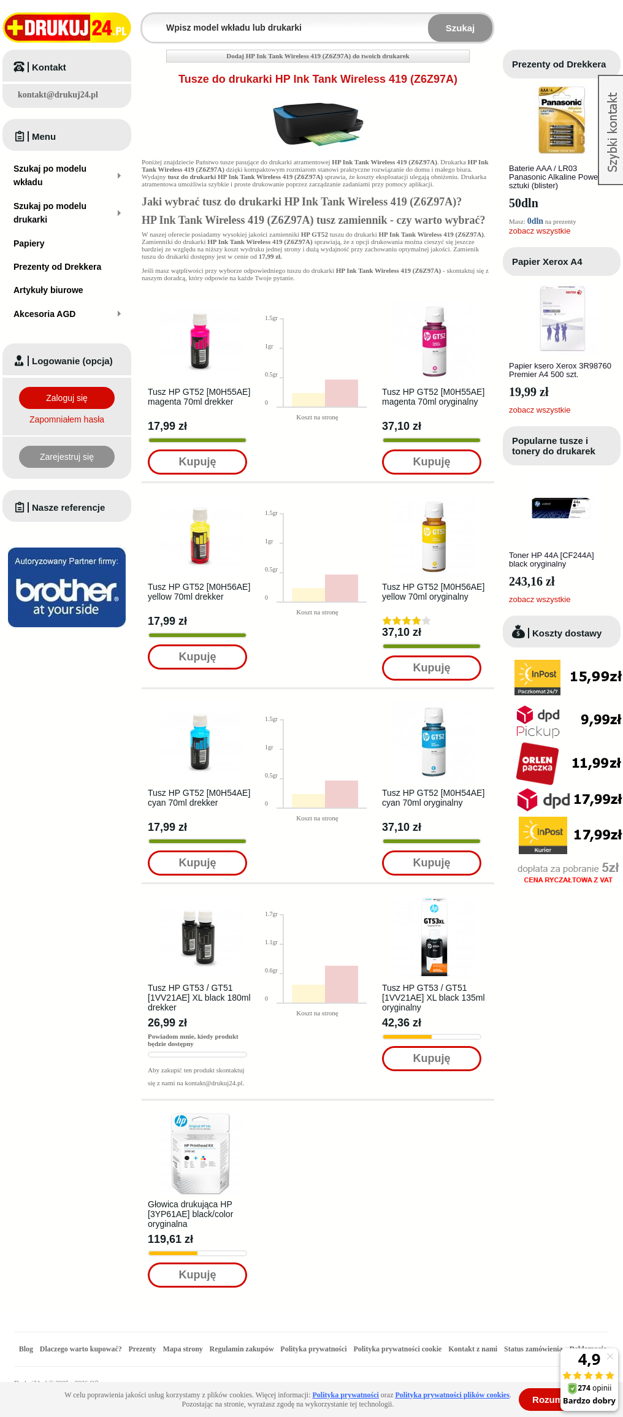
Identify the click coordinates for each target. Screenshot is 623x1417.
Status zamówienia (534, 1349)
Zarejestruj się (67, 457)
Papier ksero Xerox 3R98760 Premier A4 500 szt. (560, 370)
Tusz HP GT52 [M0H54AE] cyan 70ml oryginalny (433, 798)
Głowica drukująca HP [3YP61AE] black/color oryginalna (190, 1214)
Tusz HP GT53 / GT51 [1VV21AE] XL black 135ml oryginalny (433, 997)
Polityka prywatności (313, 1349)
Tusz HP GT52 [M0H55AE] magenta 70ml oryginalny (433, 397)
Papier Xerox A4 (547, 261)
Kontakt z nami (472, 1349)
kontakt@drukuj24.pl (58, 94)
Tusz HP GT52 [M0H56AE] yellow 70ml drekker (199, 592)
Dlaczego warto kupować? (81, 1349)
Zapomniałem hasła (66, 419)
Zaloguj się (67, 398)
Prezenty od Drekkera (559, 64)
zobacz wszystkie (539, 230)
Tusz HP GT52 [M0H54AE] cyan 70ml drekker (199, 798)
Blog (26, 1349)
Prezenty (142, 1349)
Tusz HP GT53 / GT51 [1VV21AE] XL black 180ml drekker (199, 997)
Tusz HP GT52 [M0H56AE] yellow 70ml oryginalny (433, 592)
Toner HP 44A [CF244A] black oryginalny (551, 559)
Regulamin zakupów (242, 1349)
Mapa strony (182, 1349)
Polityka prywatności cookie (397, 1349)
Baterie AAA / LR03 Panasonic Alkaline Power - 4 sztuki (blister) (560, 177)
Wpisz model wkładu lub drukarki (149, 20)
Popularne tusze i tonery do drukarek (553, 445)
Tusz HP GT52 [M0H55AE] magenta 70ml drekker (199, 397)
